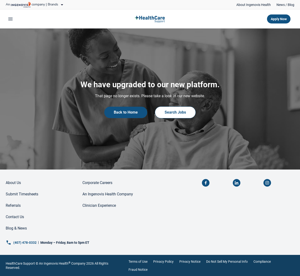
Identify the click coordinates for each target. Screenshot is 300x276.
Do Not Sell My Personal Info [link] (227, 261)
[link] (253, 5)
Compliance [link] (262, 261)
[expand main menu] (10, 19)
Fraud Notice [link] (138, 269)
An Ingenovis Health (54, 263)
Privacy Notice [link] (189, 261)
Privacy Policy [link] (163, 261)
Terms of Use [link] (138, 261)
